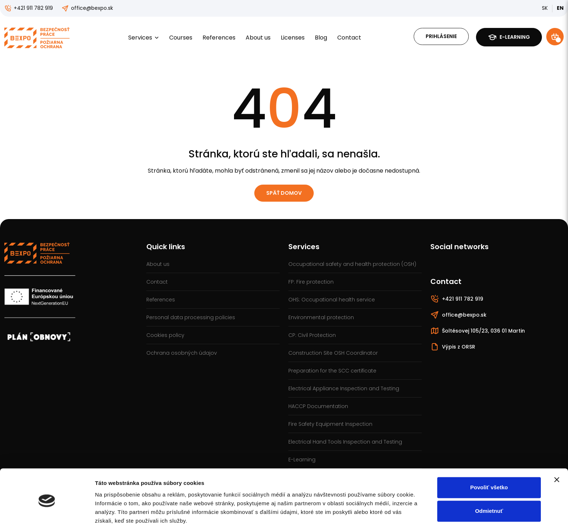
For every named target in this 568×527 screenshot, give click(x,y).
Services (143, 37)
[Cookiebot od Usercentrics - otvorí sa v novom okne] (47, 512)
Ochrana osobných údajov (181, 353)
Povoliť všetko (489, 459)
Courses (180, 37)
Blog (321, 37)
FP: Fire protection (311, 281)
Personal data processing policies (190, 317)
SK (545, 8)
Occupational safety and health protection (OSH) (352, 264)
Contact (349, 37)
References (218, 37)
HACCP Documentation (318, 406)
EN (560, 8)
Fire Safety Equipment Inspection (330, 424)
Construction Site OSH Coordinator (333, 353)
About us (258, 37)
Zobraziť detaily (115, 513)
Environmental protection (321, 317)
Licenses (293, 37)
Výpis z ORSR (452, 346)
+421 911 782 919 (28, 8)
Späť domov (284, 193)
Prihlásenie (441, 36)
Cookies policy (165, 335)
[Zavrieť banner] (556, 451)
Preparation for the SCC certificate (332, 370)
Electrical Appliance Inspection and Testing (343, 388)
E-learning (509, 37)
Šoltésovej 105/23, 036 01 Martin (477, 330)
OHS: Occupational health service (331, 299)
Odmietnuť (489, 483)
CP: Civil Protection (312, 335)
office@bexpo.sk (87, 8)
